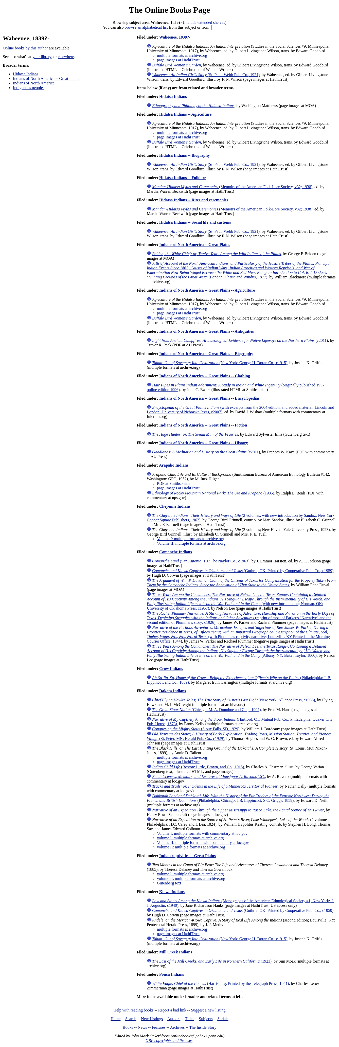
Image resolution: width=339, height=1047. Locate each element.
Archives (177, 1027)
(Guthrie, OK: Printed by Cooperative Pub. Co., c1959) (242, 571)
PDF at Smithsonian (173, 483)
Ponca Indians (171, 974)
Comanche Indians (175, 552)
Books (128, 1027)
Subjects (205, 1019)
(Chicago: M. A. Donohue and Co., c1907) (206, 709)
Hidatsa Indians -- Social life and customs (195, 222)
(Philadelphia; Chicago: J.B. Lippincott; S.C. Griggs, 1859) (238, 798)
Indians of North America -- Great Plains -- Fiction (203, 425)
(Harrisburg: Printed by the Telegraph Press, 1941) (220, 983)
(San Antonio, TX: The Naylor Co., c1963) (200, 561)
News (142, 1027)
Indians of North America (34, 83)
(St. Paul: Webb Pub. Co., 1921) (206, 75)
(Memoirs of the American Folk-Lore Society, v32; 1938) (232, 187)
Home (115, 1019)
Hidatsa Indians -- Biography (184, 155)
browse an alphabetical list (146, 27)
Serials (222, 1019)
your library (41, 57)
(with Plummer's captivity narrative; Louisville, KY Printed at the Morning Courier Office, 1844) (238, 634)
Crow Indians (171, 668)
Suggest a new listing (208, 1010)
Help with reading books (133, 1010)
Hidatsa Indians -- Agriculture (185, 114)
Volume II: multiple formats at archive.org (191, 543)
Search (130, 1019)
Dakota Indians (172, 691)
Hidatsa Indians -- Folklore (182, 177)
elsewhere (66, 57)
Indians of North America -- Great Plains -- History (203, 443)
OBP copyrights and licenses (169, 1040)
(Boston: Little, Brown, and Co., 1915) (198, 767)
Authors (174, 1019)
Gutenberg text (169, 883)
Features (158, 1027)
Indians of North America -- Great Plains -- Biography (206, 353)
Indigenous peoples (28, 87)
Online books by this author (25, 48)
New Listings (152, 1019)
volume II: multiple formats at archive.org (191, 847)
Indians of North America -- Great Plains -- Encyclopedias (209, 398)
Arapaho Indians (173, 465)
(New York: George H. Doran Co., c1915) (219, 363)
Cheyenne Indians (174, 506)
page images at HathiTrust (178, 60)
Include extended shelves (204, 22)
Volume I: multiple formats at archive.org (190, 539)
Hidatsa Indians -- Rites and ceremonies (193, 200)
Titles (189, 1019)
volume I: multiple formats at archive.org (190, 838)
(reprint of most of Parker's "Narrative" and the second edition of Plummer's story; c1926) (240, 618)
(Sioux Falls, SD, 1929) (195, 729)
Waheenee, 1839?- (174, 37)
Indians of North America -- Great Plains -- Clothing (204, 376)
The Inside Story (203, 1027)
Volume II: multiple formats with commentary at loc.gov (203, 842)
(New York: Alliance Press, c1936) (233, 700)
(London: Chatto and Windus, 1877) (239, 270)
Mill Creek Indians (175, 952)
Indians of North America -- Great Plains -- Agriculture (207, 290)
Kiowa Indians (172, 892)
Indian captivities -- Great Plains (187, 856)
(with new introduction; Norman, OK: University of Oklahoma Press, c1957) (238, 601)
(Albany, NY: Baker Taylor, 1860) (238, 651)
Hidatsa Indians (25, 74)
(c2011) (240, 340)
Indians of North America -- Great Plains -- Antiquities (206, 331)
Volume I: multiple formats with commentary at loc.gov (202, 833)
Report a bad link (172, 1010)
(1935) (213, 493)
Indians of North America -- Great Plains (46, 78)
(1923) (212, 961)
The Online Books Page (169, 9)
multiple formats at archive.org (182, 55)
